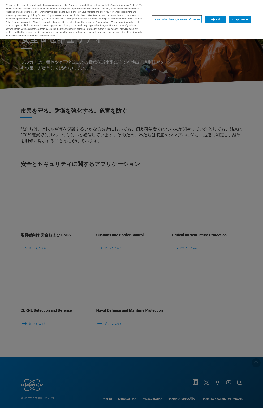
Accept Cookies (240, 19)
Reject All (215, 19)
